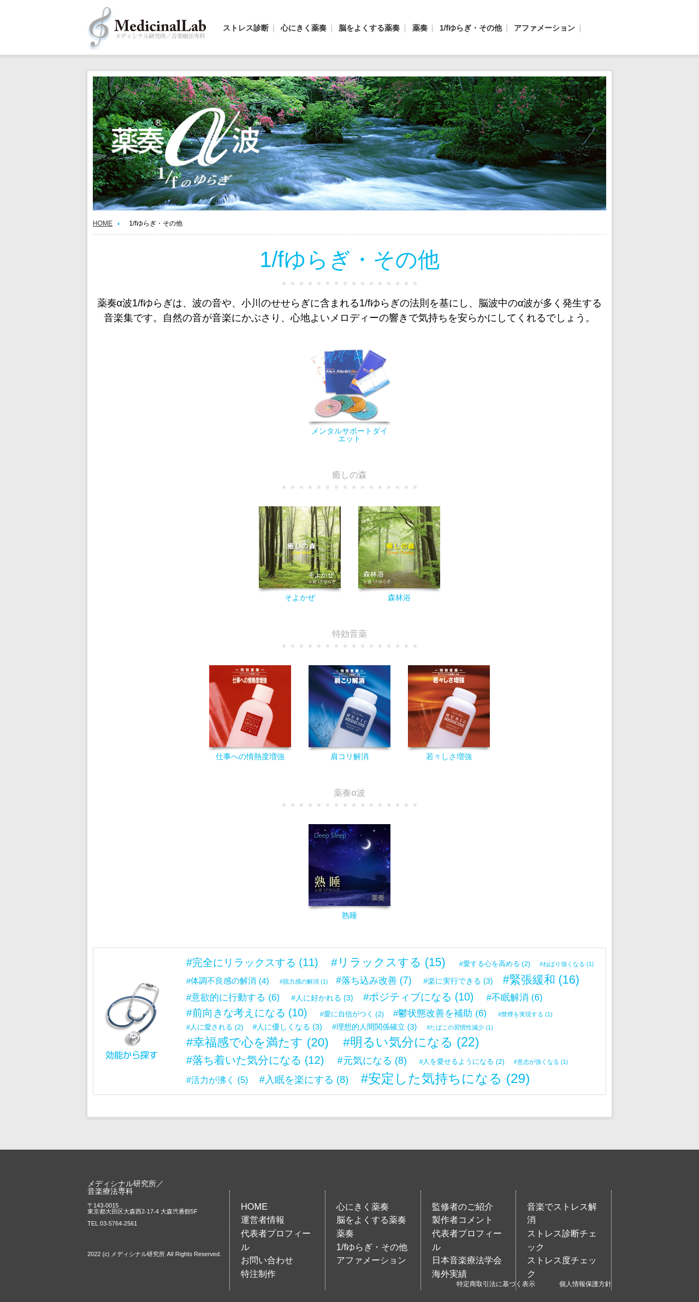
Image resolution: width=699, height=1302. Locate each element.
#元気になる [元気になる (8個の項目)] (372, 1060)
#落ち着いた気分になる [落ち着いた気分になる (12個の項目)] (255, 1060)
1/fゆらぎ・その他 (471, 27)
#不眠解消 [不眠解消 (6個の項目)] (515, 997)
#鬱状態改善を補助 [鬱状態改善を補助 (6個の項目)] (440, 1013)
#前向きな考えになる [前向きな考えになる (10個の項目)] (246, 1013)
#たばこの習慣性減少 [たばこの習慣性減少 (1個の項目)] (460, 1027)
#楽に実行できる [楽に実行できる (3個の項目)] (458, 980)
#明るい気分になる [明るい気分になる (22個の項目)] (411, 1042)
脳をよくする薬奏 (369, 27)
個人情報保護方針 (585, 1284)
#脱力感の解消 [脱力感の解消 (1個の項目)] (304, 981)
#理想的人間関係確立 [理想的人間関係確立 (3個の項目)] (374, 1026)
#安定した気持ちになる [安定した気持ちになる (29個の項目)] (445, 1078)
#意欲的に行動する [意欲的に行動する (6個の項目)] (233, 997)
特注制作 (258, 1274)
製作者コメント (462, 1219)
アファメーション (544, 27)
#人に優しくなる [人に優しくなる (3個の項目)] (287, 1026)
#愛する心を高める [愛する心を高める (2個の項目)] (494, 964)
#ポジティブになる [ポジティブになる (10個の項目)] (418, 997)
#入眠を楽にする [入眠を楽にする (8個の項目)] (304, 1079)
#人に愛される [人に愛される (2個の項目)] (214, 1027)
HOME (102, 223)
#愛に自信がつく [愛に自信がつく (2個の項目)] (352, 1014)
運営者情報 (263, 1219)
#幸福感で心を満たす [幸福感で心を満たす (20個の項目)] (257, 1042)
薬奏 (420, 27)
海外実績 (449, 1274)
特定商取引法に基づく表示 (496, 1284)
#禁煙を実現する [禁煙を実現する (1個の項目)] (525, 1014)
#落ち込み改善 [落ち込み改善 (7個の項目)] (373, 980)
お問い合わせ (267, 1260)
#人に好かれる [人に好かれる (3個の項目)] (322, 997)
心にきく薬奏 (304, 27)
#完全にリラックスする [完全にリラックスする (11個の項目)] (252, 962)
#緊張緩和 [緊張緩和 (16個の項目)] (541, 979)
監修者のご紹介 (462, 1206)
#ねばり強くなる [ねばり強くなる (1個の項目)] (567, 964)
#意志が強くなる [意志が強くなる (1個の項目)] (541, 1061)
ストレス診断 (246, 27)
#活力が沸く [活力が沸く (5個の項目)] (217, 1080)
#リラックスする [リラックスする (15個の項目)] (388, 962)
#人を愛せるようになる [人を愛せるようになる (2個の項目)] (461, 1061)
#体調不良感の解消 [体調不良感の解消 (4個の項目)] (227, 980)
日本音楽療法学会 (467, 1260)
